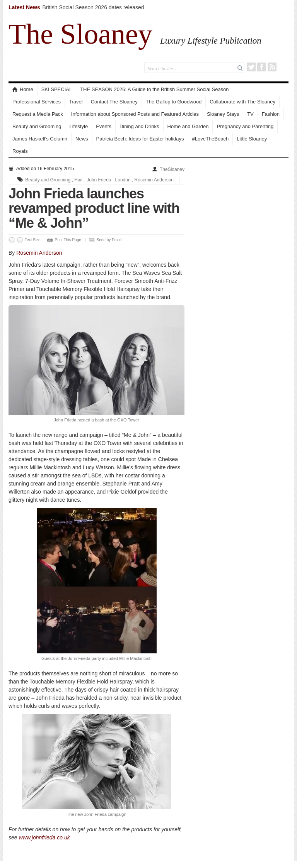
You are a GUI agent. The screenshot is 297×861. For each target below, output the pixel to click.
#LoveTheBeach (210, 139)
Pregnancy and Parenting (245, 126)
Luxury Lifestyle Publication (210, 40)
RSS (272, 67)
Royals (20, 151)
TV (250, 114)
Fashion (271, 114)
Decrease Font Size (12, 240)
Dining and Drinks (139, 126)
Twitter (251, 67)
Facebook (261, 67)
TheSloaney (172, 169)
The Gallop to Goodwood (174, 102)
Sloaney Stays (223, 114)
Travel (76, 102)
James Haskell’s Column (39, 139)
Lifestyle (78, 126)
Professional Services (36, 102)
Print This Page (68, 240)
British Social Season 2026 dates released (93, 7)
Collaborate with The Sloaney (242, 102)
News (81, 139)
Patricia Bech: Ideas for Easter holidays (140, 139)
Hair (78, 180)
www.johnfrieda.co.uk (44, 837)
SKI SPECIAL (56, 89)
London (123, 180)
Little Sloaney (252, 139)
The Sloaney (80, 34)
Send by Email (109, 240)
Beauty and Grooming (36, 126)
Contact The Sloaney (114, 102)
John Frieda (99, 180)
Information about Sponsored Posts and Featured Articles (135, 114)
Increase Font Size (20, 240)
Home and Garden (188, 126)
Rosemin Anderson (154, 180)
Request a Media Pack (37, 114)
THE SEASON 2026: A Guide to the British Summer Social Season (154, 89)
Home (22, 89)
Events (103, 126)
